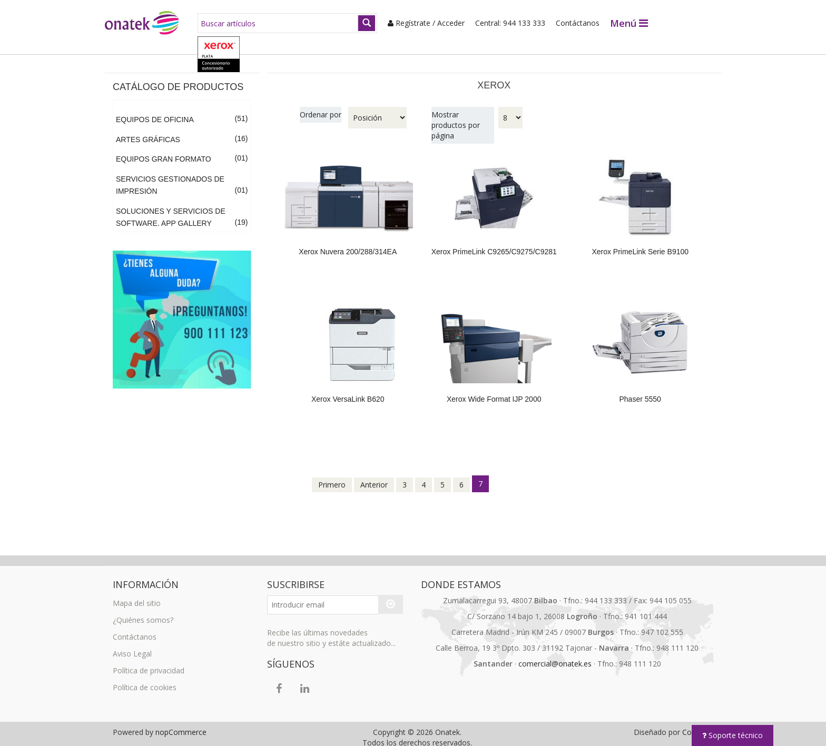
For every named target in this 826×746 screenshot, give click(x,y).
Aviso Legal (132, 646)
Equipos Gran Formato (163, 151)
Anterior (374, 477)
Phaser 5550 (640, 391)
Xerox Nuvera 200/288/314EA (348, 244)
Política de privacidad (148, 663)
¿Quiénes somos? (143, 613)
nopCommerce (180, 725)
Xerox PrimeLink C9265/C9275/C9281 (494, 244)
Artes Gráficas (148, 132)
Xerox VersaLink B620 (348, 391)
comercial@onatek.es (555, 656)
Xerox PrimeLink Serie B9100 (640, 244)
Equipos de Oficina (155, 112)
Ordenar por (320, 107)
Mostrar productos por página (455, 117)
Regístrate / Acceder (420, 23)
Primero (332, 477)
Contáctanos (572, 23)
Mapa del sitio (137, 596)
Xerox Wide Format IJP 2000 (494, 391)
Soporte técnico (732, 735)
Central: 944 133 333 (504, 23)
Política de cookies (144, 680)
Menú (623, 23)
